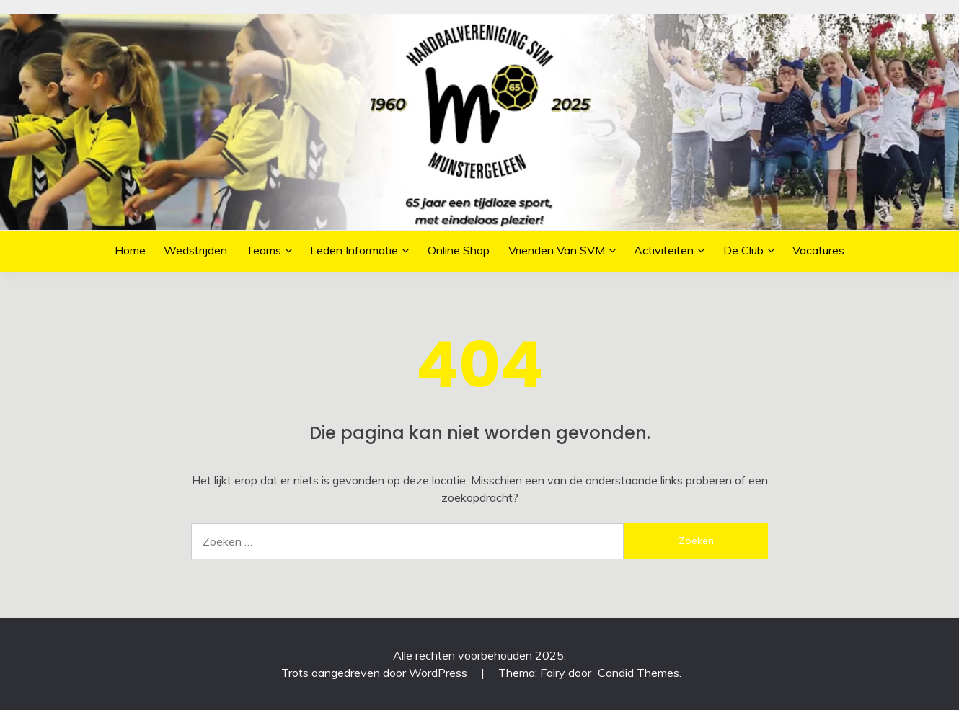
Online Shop (459, 250)
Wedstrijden (195, 250)
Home (130, 250)
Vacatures (818, 250)
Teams (263, 250)
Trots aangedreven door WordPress (375, 672)
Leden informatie (354, 250)
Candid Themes (638, 672)
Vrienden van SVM (556, 250)
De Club (743, 250)
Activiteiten (664, 250)
